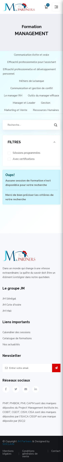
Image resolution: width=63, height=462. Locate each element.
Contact (55, 451)
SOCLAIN (8, 444)
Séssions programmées (26, 153)
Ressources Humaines (46, 110)
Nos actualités (11, 344)
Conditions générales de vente (30, 453)
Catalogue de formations (17, 338)
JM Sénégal (9, 299)
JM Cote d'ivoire (12, 305)
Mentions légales (8, 452)
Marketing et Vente (15, 110)
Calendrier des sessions (16, 332)
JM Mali (7, 311)
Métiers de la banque (31, 81)
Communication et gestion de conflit (31, 88)
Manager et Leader (24, 103)
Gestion (45, 103)
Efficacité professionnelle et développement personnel (29, 71)
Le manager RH (13, 95)
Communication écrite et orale (31, 55)
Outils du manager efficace (43, 95)
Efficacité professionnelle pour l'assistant (31, 62)
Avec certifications (24, 159)
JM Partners (24, 441)
